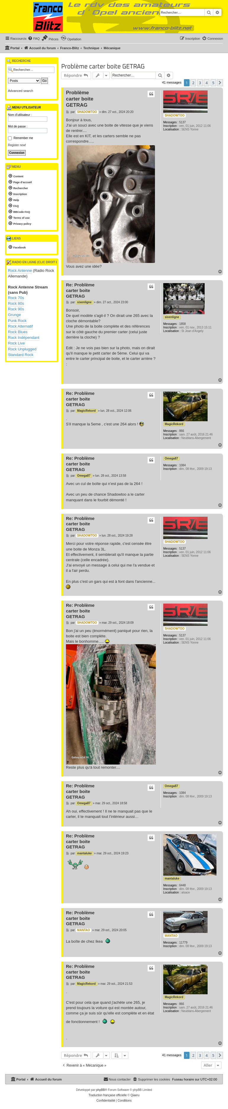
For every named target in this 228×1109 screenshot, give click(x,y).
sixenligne (172, 317)
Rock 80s (16, 303)
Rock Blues (18, 332)
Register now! (17, 145)
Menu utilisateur (24, 107)
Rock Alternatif (20, 326)
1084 (182, 465)
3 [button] (200, 82)
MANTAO (171, 935)
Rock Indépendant (23, 337)
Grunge (14, 314)
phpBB (100, 1090)
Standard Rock (20, 354)
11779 (183, 942)
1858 (182, 323)
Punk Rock (17, 320)
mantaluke (172, 878)
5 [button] (213, 82)
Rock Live (16, 343)
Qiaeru (134, 1095)
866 (181, 431)
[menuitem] (34, 38)
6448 (182, 885)
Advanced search (20, 90)
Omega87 (171, 458)
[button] (220, 82)
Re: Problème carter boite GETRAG (80, 290)
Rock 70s (16, 298)
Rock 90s (16, 309)
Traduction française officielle (108, 1095)
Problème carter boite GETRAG (103, 67)
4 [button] (207, 82)
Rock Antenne (20, 270)
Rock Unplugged (22, 349)
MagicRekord (174, 424)
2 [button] (193, 82)
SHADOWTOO (175, 115)
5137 (182, 122)
